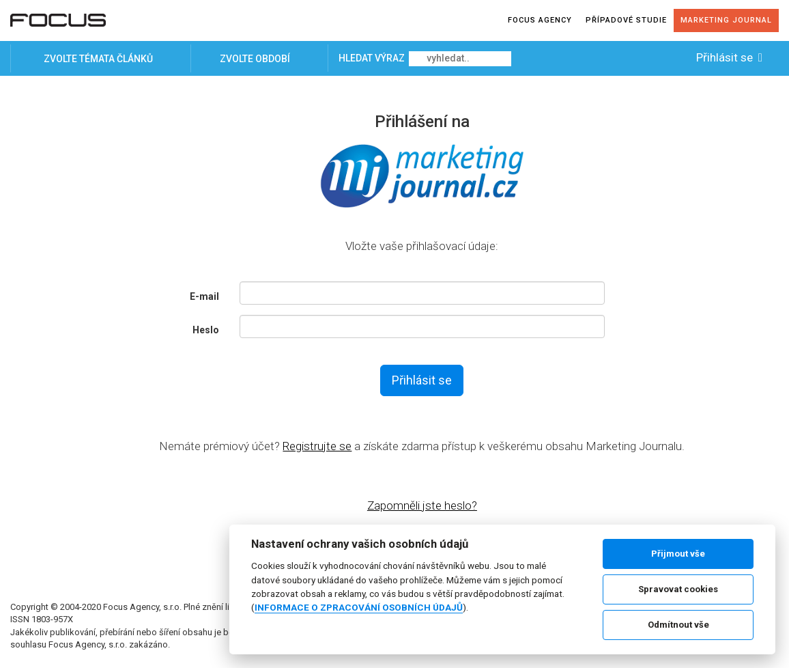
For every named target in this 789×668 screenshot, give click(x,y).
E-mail (204, 296)
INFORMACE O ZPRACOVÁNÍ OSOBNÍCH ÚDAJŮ (359, 607)
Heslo (205, 329)
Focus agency (540, 20)
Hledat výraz (373, 58)
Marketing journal (726, 20)
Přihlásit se (730, 57)
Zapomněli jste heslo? (422, 505)
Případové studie (626, 20)
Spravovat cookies (678, 589)
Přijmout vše (678, 553)
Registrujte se (317, 446)
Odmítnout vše (678, 625)
